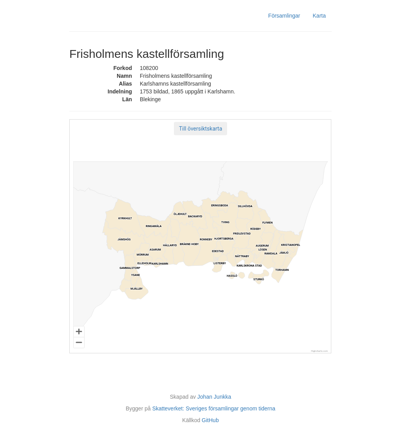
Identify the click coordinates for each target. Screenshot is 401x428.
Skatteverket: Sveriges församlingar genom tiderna (213, 408)
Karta (319, 16)
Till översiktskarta (200, 128)
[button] (200, 128)
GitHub (210, 420)
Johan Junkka (214, 397)
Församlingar (284, 16)
